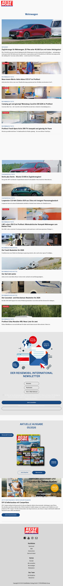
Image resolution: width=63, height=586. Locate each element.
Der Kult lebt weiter (9, 274)
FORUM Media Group (44, 583)
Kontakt (31, 561)
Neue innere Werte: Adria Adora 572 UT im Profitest (21, 79)
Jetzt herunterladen (10, 515)
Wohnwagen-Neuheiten (9, 295)
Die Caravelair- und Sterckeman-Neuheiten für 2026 (21, 298)
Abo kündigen (31, 565)
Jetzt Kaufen (24, 472)
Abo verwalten (31, 563)
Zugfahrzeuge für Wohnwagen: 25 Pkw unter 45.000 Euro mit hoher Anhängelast (31, 50)
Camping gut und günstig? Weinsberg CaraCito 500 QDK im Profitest (27, 104)
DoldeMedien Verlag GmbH (30, 583)
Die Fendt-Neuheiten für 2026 (13, 250)
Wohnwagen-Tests (8, 77)
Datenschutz (31, 551)
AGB (31, 548)
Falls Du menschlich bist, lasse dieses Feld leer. (31, 406)
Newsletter (31, 578)
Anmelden (31, 402)
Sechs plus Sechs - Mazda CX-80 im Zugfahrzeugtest (21, 177)
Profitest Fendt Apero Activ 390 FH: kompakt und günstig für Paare (27, 129)
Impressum (31, 546)
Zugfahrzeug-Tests (8, 198)
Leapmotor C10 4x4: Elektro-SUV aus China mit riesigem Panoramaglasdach (30, 201)
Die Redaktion (31, 575)
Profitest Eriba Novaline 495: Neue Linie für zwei (20, 322)
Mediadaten (31, 568)
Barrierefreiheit (31, 553)
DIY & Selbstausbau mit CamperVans (15, 503)
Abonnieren (39, 472)
